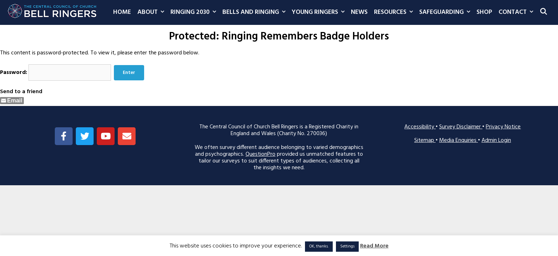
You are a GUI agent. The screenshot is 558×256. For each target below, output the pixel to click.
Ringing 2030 (194, 12)
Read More (374, 246)
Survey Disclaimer (460, 127)
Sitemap (425, 140)
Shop (484, 12)
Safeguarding (446, 12)
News (359, 12)
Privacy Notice (503, 127)
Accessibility (420, 127)
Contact (517, 12)
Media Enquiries (458, 140)
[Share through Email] (12, 100)
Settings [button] (347, 246)
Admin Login (496, 140)
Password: (55, 72)
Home (122, 12)
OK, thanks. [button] (318, 246)
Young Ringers (320, 12)
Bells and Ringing (255, 12)
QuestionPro (260, 154)
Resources (395, 12)
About (152, 12)
